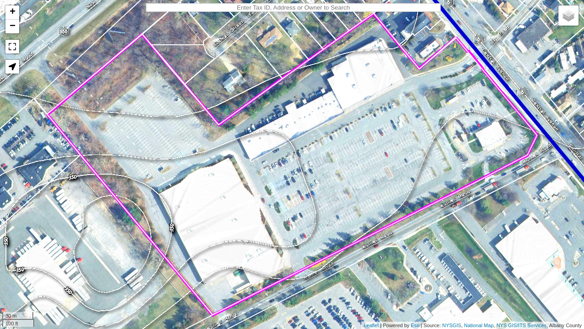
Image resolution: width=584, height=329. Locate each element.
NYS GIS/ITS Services (521, 325)
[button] (12, 67)
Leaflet (371, 325)
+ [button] (13, 12)
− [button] (13, 26)
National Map (479, 325)
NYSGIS (451, 325)
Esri (415, 325)
